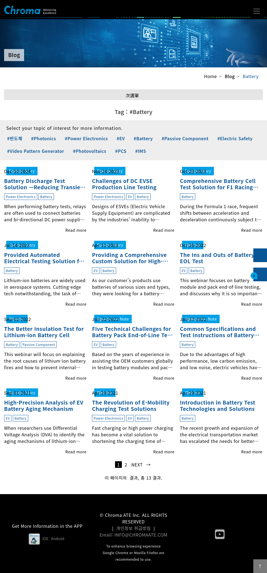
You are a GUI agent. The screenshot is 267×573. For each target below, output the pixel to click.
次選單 (132, 95)
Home (210, 76)
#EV (121, 138)
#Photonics (43, 138)
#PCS (120, 151)
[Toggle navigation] (256, 11)
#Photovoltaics (89, 151)
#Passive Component (185, 138)
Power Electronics (21, 196)
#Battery (143, 138)
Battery (251, 76)
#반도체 (14, 138)
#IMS (140, 151)
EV (130, 196)
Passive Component (38, 344)
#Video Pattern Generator (35, 151)
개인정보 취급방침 (133, 528)
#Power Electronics (86, 138)
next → (141, 464)
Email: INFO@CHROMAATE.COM (133, 534)
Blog (230, 76)
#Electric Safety (235, 138)
